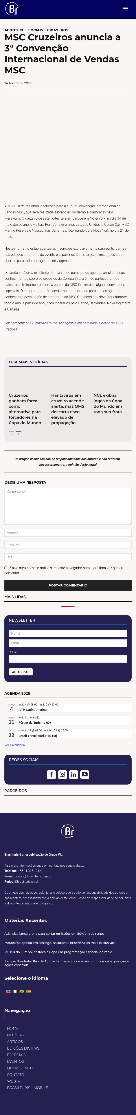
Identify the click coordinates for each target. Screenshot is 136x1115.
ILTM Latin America (32, 709)
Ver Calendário (14, 745)
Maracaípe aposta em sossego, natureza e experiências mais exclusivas (59, 943)
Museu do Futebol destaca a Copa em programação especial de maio (58, 952)
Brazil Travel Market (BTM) (37, 736)
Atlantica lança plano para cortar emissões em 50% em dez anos (54, 934)
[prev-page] (11, 434)
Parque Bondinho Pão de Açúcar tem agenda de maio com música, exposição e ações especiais (66, 963)
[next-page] (18, 434)
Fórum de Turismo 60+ (34, 722)
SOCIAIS (35, 30)
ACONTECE (14, 30)
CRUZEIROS (57, 30)
